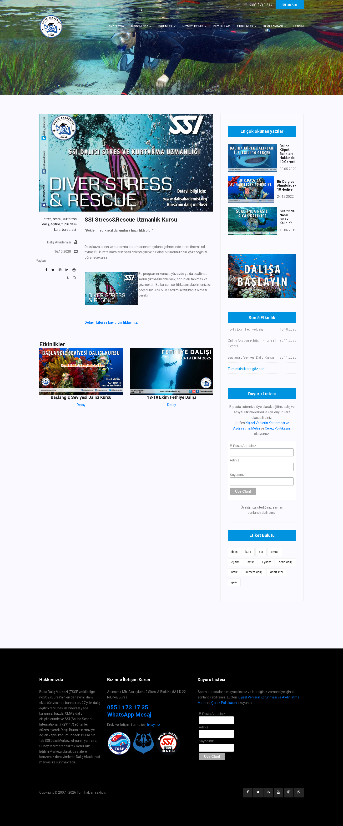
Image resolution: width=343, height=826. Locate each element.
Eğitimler (165, 26)
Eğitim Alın (289, 4)
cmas (274, 552)
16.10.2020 (62, 251)
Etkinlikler (245, 26)
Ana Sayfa (116, 26)
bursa (66, 230)
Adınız (234, 460)
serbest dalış (253, 572)
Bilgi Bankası (273, 26)
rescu (57, 219)
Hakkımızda (139, 26)
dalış (45, 224)
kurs (57, 230)
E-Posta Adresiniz (243, 446)
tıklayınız (153, 725)
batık (250, 562)
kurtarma (70, 219)
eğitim (55, 224)
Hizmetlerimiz (192, 26)
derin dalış (285, 562)
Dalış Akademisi (59, 242)
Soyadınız (237, 475)
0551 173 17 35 (127, 707)
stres (47, 219)
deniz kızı (276, 572)
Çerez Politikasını (278, 428)
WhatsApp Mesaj (129, 714)
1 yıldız (266, 562)
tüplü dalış (69, 224)
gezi (234, 582)
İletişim (298, 26)
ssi (74, 230)
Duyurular (221, 26)
